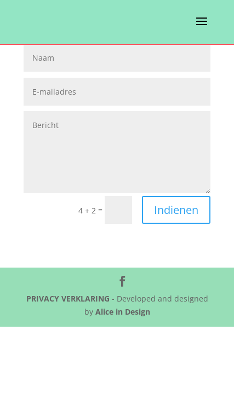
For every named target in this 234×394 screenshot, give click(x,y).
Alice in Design (122, 311)
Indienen (176, 209)
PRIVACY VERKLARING (68, 298)
